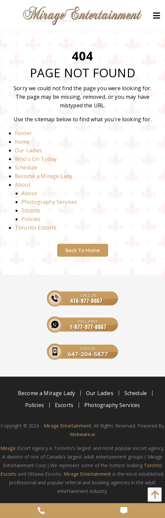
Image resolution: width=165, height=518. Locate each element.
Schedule (26, 167)
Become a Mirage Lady (43, 176)
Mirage (8, 448)
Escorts (30, 210)
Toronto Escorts (35, 227)
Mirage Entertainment (87, 474)
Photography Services (49, 201)
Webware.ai (82, 434)
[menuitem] (47, 393)
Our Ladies (28, 150)
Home (22, 141)
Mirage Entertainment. (68, 426)
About (22, 184)
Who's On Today (36, 159)
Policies (30, 219)
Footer (23, 133)
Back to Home (82, 250)
